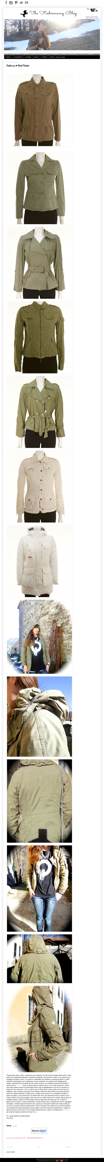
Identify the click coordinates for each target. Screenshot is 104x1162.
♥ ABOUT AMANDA (16, 54)
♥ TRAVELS (8, 57)
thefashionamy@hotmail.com (34, 1138)
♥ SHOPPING (28, 57)
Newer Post (10, 1147)
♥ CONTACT (44, 57)
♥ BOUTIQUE (90, 54)
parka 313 (19, 1085)
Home (39, 1147)
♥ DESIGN (63, 54)
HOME (6, 54)
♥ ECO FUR (81, 54)
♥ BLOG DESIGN (72, 54)
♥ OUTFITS (33, 54)
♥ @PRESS (25, 54)
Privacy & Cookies (60, 57)
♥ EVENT (51, 57)
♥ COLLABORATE (43, 54)
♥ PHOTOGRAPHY (17, 57)
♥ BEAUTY (36, 57)
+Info (61, 1160)
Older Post (68, 1147)
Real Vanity (67, 1110)
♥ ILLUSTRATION (54, 54)
